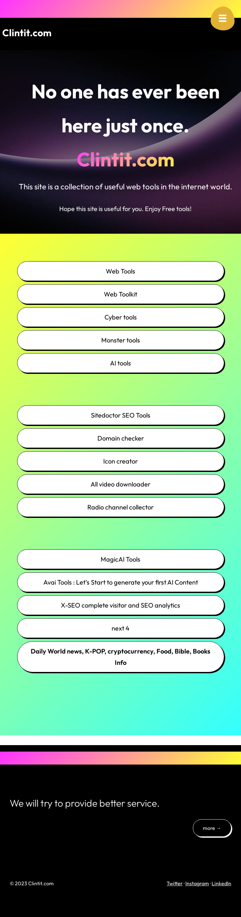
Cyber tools (120, 317)
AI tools (120, 363)
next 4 (120, 628)
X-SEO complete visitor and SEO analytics (120, 605)
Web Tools (120, 271)
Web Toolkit (120, 294)
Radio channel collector (120, 507)
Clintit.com (26, 33)
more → (212, 828)
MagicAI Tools (120, 559)
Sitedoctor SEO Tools (120, 415)
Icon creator (120, 461)
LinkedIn (221, 883)
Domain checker (120, 438)
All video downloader (120, 484)
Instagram (197, 883)
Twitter (175, 883)
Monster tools (120, 340)
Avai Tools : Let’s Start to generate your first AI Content (120, 582)
